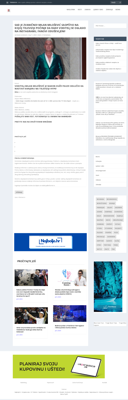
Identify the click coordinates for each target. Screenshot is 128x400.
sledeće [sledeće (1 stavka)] (109, 242)
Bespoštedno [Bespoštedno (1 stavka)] (102, 205)
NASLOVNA (71, 11)
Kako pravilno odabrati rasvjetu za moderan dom (107, 64)
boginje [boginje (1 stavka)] (112, 205)
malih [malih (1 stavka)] (99, 217)
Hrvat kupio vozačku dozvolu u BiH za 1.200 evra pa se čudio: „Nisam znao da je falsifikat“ (110, 113)
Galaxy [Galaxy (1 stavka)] (109, 209)
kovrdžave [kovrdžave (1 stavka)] (118, 213)
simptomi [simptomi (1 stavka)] (100, 242)
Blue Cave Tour (99, 324)
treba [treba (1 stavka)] (115, 246)
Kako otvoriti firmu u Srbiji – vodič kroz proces (109, 45)
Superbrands (42, 393)
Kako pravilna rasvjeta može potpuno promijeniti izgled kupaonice (108, 58)
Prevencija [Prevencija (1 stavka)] (100, 238)
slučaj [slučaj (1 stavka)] (117, 242)
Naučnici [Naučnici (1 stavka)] (100, 221)
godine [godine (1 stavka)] (99, 213)
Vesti (80, 11)
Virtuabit (61, 393)
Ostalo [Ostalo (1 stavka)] (117, 225)
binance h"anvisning (102, 85)
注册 (97, 98)
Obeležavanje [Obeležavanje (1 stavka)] (118, 221)
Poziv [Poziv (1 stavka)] (116, 234)
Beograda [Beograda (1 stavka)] (100, 200)
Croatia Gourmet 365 (52, 393)
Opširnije (19, 193)
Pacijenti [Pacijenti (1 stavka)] (118, 230)
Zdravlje (109, 11)
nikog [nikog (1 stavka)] (108, 221)
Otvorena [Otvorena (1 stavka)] (108, 230)
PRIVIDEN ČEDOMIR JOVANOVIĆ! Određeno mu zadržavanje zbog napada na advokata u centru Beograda (110, 139)
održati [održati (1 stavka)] (109, 225)
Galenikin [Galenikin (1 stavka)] (118, 209)
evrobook (24, 36)
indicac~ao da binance (103, 124)
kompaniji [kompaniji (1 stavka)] (108, 213)
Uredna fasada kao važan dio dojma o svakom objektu (108, 71)
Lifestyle (98, 162)
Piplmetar (74, 393)
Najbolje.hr (18, 393)
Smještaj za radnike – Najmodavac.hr (88, 393)
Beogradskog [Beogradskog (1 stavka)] (112, 200)
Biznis (118, 11)
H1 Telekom (34, 393)
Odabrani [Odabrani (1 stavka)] (100, 225)
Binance (98, 138)
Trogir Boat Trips (111, 324)
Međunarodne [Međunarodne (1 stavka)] (109, 217)
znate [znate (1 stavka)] (106, 250)
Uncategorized (101, 172)
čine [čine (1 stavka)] (113, 250)
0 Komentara (46, 36)
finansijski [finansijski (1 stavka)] (100, 209)
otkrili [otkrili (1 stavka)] (99, 230)
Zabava (88, 11)
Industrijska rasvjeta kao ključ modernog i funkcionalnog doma (110, 52)
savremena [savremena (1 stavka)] (111, 238)
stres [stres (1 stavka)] (99, 246)
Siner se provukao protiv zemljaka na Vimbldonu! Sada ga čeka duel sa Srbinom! (31, 331)
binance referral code (103, 112)
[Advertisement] (51, 217)
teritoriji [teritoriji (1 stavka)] (107, 246)
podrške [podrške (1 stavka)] (108, 234)
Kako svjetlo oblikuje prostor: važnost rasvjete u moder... (35, 2)
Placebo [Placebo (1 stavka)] (100, 234)
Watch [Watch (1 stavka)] (99, 250)
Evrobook (67, 393)
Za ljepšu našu (26, 393)
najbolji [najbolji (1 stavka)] (120, 217)
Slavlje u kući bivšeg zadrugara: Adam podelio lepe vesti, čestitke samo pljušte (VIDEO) (68, 293)
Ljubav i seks (98, 11)
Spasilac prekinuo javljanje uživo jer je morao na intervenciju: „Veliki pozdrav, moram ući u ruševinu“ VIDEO (110, 87)
